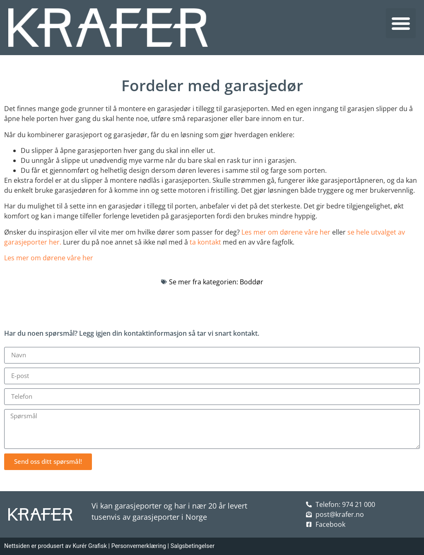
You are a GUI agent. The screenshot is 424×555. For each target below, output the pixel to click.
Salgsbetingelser (192, 546)
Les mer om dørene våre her (285, 232)
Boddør (251, 281)
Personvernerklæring (138, 546)
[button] (401, 23)
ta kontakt (205, 242)
